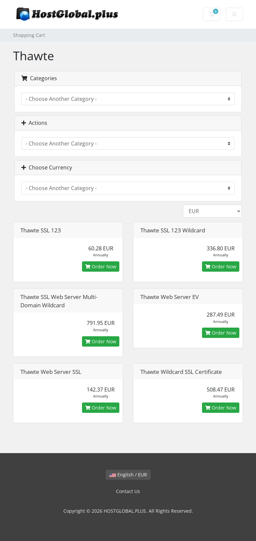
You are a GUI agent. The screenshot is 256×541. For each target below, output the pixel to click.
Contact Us (128, 491)
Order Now (100, 266)
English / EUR (128, 474)
